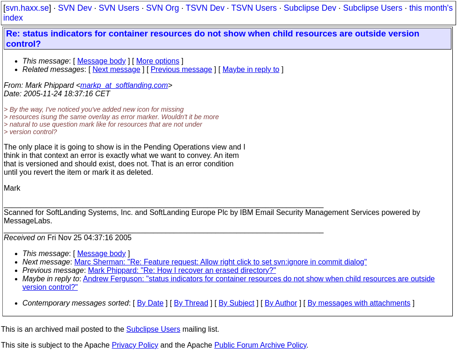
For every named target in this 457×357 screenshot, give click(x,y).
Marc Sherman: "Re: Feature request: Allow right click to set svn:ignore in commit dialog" (220, 262)
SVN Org (162, 8)
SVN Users (118, 8)
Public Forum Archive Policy (260, 345)
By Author (281, 303)
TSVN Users (254, 8)
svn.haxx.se (27, 8)
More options (158, 61)
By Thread (191, 303)
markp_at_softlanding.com (124, 85)
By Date (150, 303)
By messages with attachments (359, 303)
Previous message (181, 69)
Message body (101, 61)
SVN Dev (74, 8)
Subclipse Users (372, 8)
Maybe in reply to (251, 69)
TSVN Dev (205, 8)
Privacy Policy (135, 345)
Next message (116, 69)
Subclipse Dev (310, 8)
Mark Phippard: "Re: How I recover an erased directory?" (182, 270)
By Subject (236, 303)
